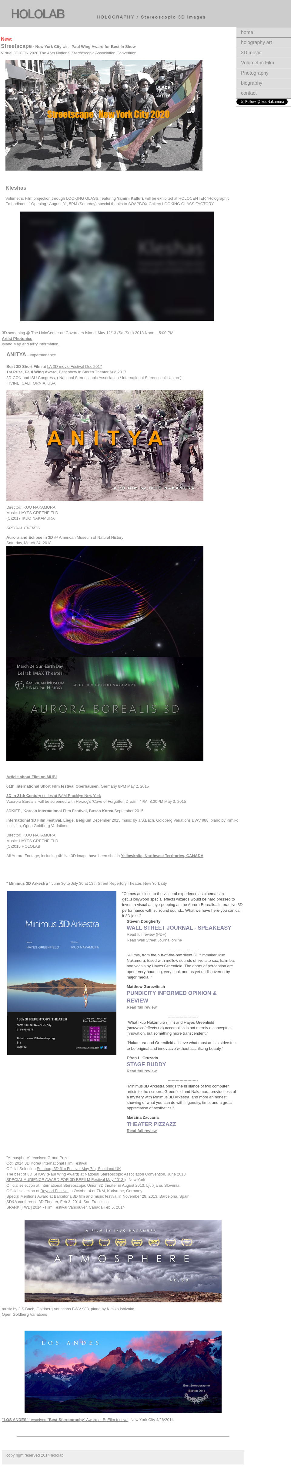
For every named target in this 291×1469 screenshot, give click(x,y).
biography (251, 83)
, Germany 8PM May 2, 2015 (77, 786)
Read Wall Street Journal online (154, 940)
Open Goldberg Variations (24, 1314)
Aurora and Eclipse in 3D (29, 537)
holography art (256, 42)
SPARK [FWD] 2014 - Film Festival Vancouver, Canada (55, 1207)
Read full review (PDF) (146, 934)
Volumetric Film (257, 62)
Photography (255, 73)
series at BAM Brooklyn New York (53, 795)
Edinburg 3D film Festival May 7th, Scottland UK (79, 1168)
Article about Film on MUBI (31, 777)
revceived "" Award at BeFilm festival (65, 1419)
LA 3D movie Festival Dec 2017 (74, 366)
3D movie (251, 52)
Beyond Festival (54, 1191)
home (247, 32)
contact (249, 93)
